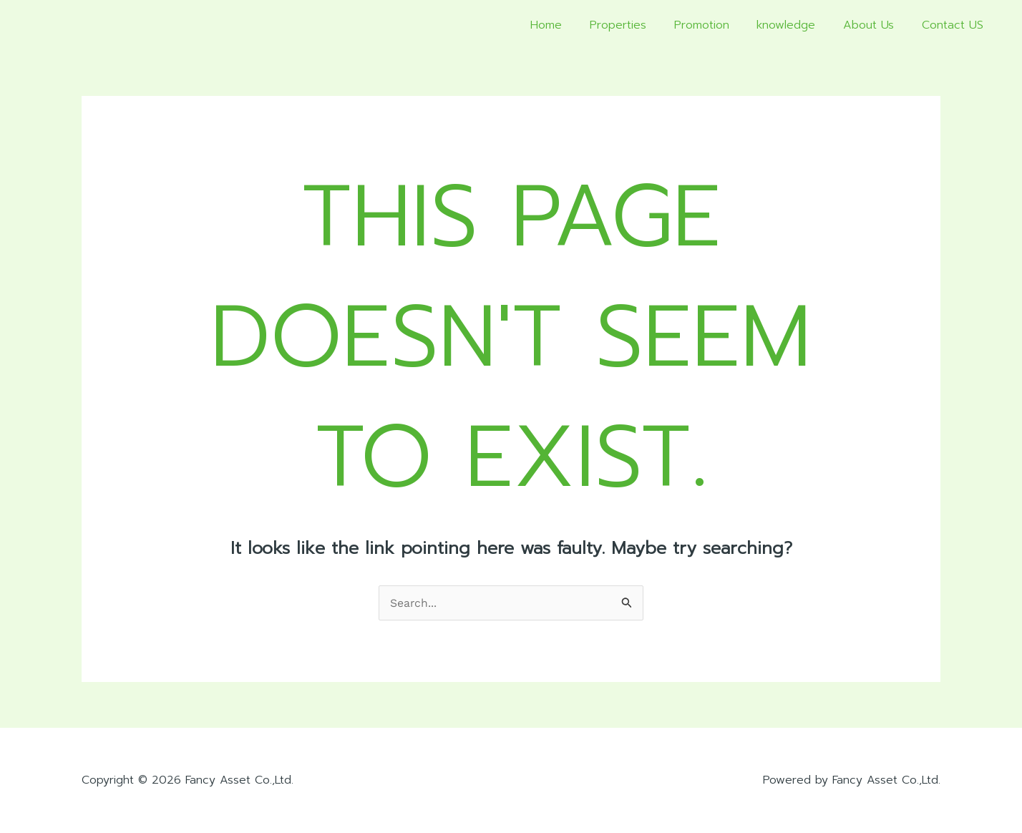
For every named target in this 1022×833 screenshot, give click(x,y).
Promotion (718, 25)
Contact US (955, 25)
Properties (639, 25)
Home (572, 25)
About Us (875, 25)
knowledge (798, 25)
